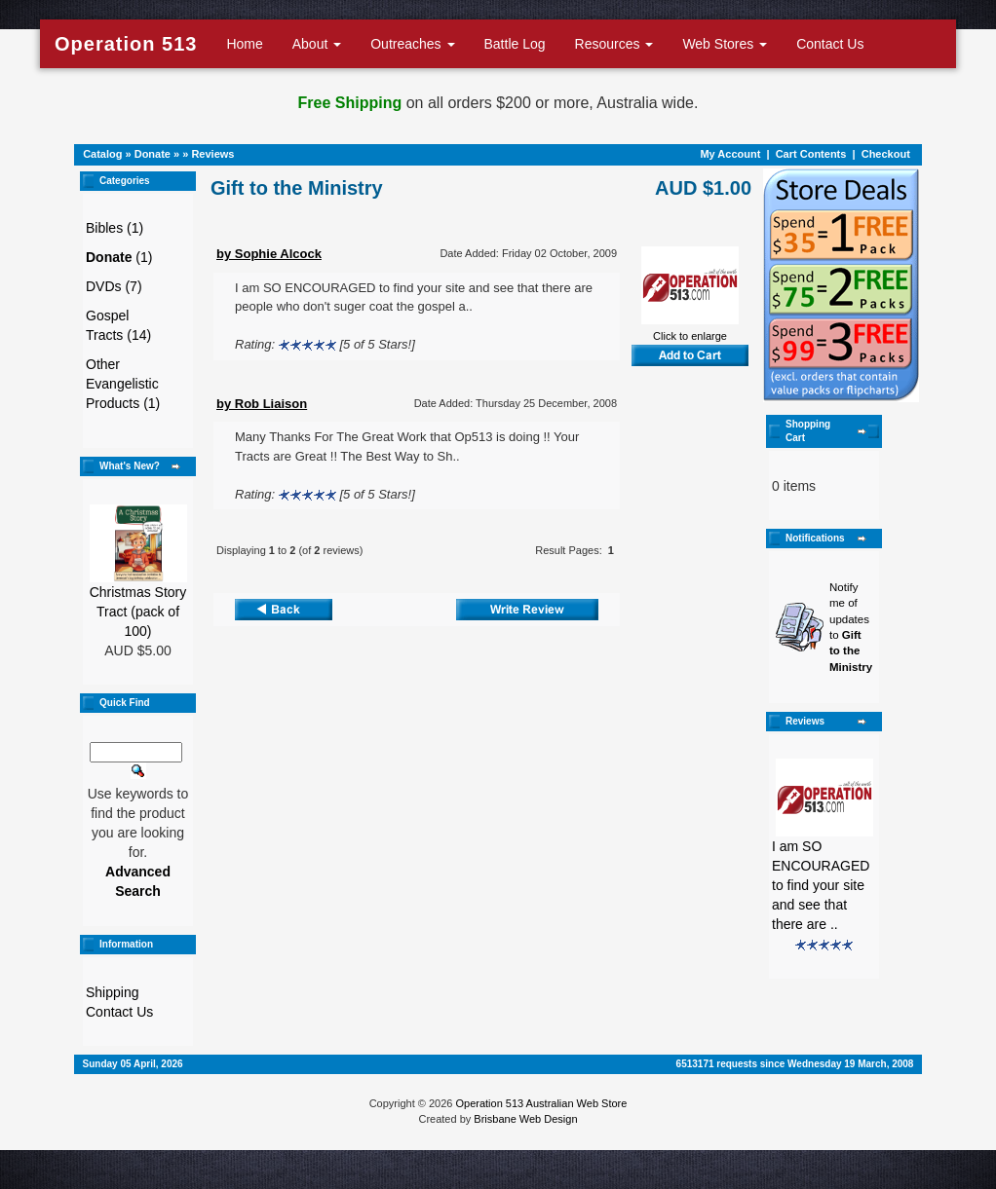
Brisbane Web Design (525, 1119)
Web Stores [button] (724, 44)
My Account (730, 154)
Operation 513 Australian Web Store (541, 1103)
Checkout (886, 154)
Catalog (102, 154)
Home (244, 44)
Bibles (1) (114, 228)
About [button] (316, 44)
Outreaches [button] (412, 44)
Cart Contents (811, 154)
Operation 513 (126, 44)
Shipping (112, 992)
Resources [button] (614, 44)
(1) (119, 257)
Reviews (212, 154)
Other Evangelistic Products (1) (123, 383)
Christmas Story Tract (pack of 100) (138, 611)
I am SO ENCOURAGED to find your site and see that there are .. (820, 885)
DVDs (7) (114, 286)
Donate (152, 154)
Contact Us (829, 44)
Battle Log (515, 44)
